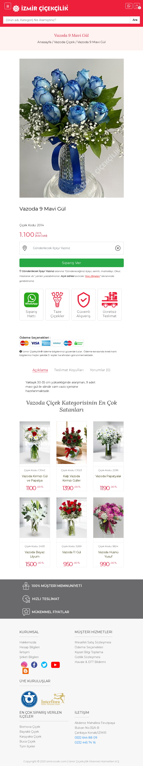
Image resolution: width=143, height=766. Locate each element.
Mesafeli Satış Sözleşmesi (93, 642)
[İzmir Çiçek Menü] (8, 6)
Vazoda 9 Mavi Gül (91, 42)
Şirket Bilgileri (29, 657)
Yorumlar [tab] (100, 370)
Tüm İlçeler (27, 746)
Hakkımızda (27, 642)
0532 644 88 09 (86, 737)
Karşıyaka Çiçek (30, 736)
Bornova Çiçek (29, 727)
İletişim (24, 652)
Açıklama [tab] (40, 370)
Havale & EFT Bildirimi (90, 662)
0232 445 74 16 (85, 742)
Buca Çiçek (27, 741)
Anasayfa (44, 42)
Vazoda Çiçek (64, 42)
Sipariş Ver (71, 263)
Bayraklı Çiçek (29, 732)
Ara (135, 20)
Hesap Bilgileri (29, 647)
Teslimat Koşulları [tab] (69, 370)
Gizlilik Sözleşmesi (87, 657)
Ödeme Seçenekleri (89, 647)
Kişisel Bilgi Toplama (89, 652)
